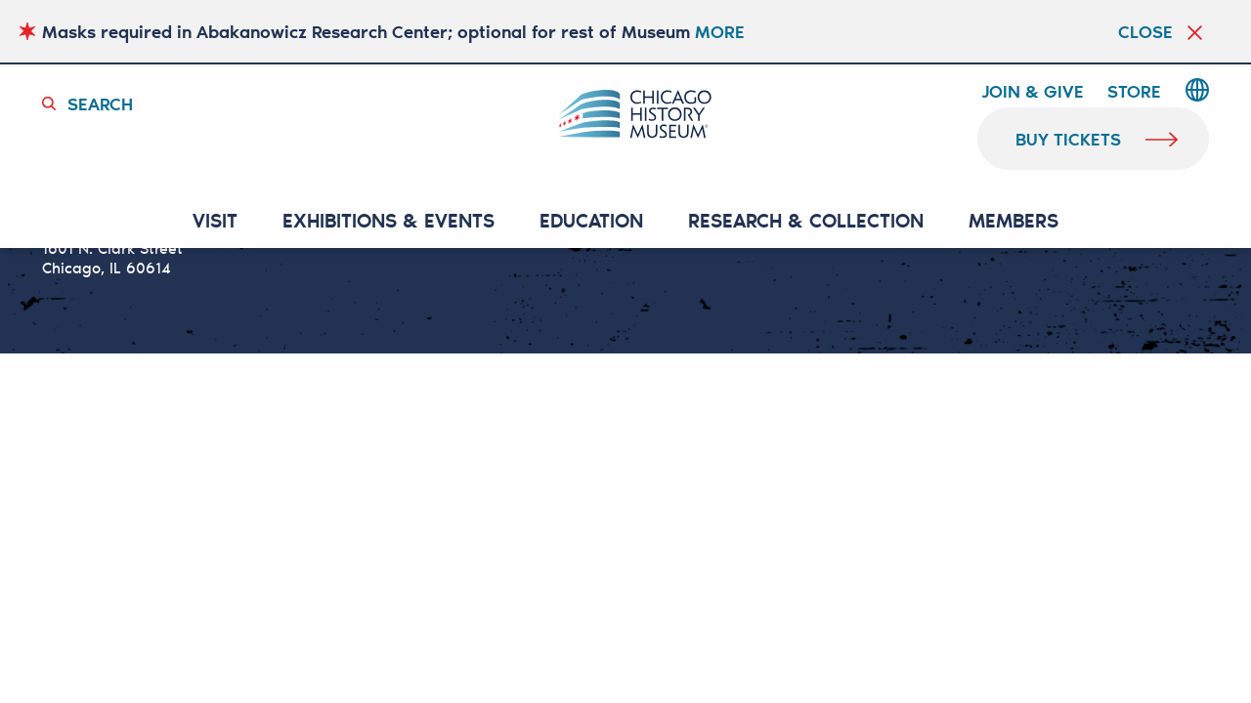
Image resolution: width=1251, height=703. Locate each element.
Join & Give (1032, 92)
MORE (720, 31)
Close (1145, 31)
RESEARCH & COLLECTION (806, 221)
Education (591, 221)
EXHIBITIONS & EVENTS (388, 221)
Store (1134, 92)
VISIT (215, 221)
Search (100, 103)
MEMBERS (1013, 221)
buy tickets (1068, 138)
